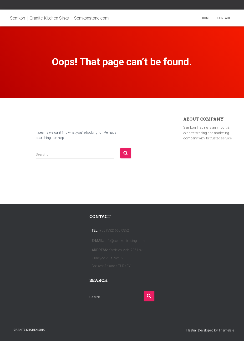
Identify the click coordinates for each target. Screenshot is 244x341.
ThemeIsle (226, 330)
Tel (94, 230)
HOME (206, 18)
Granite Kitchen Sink (29, 329)
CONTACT (223, 18)
